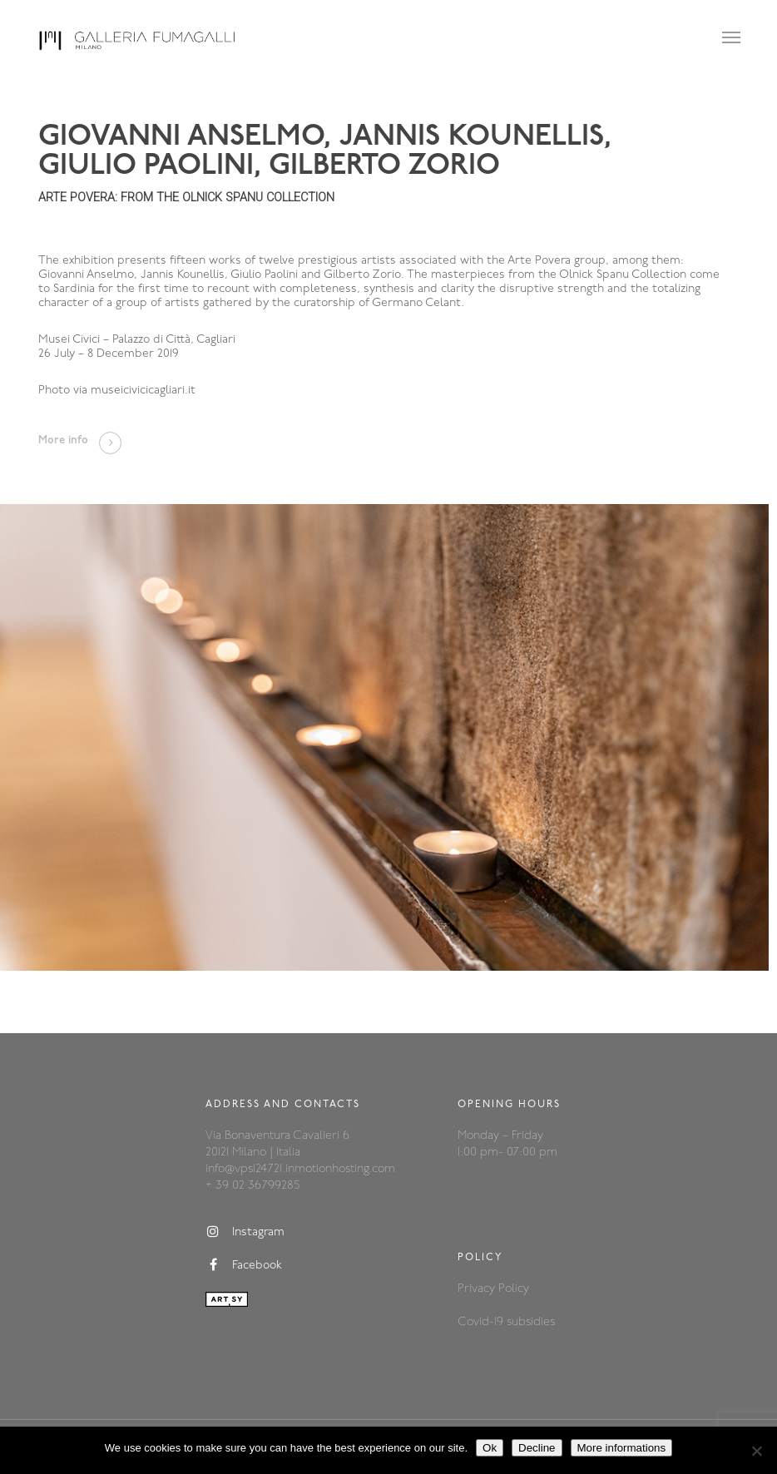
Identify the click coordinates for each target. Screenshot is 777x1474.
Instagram (245, 1231)
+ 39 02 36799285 (252, 1186)
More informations (621, 1448)
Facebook (243, 1265)
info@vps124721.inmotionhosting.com (300, 1169)
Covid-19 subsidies (506, 1322)
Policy (513, 1289)
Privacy (478, 1289)
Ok (490, 1448)
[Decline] (756, 1450)
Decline (536, 1448)
